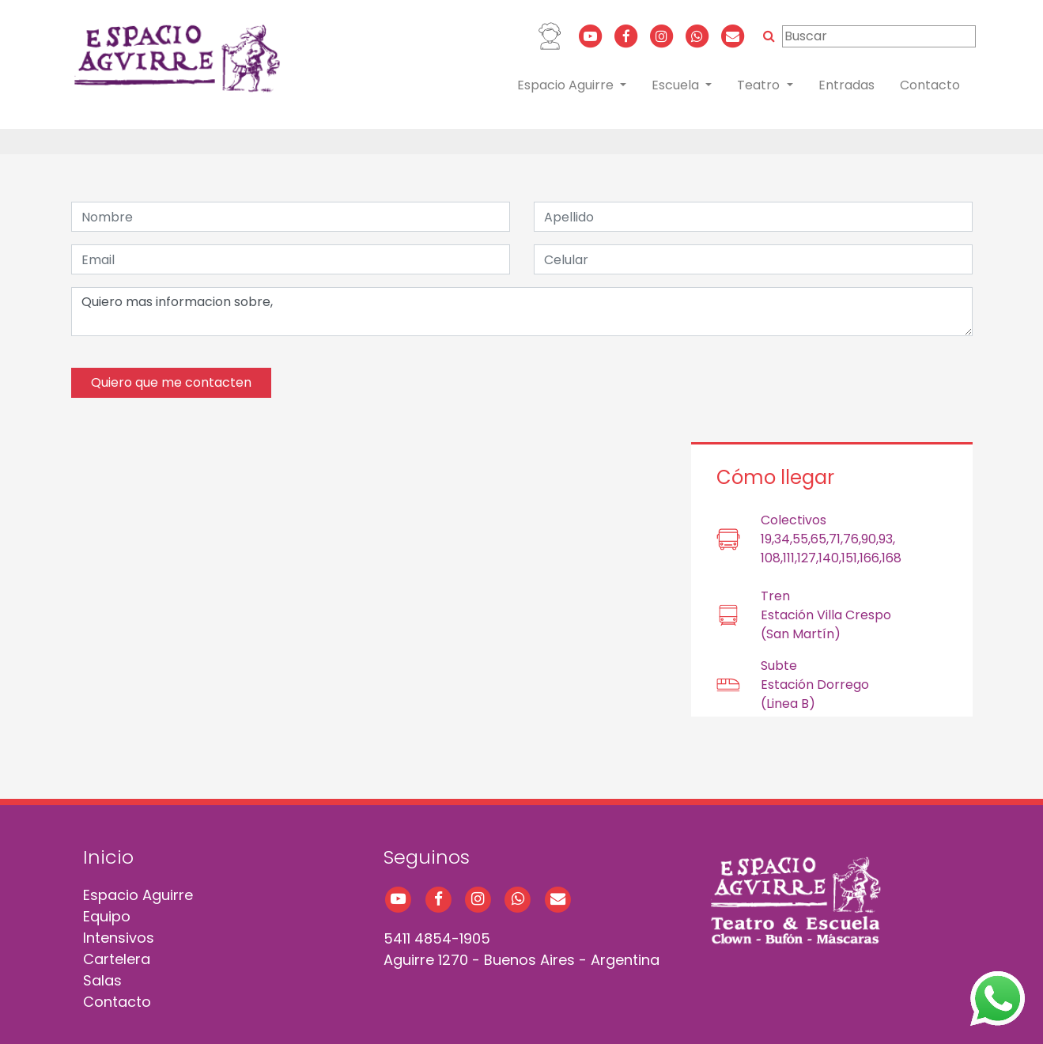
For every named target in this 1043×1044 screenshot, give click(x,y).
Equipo (106, 916)
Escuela (677, 85)
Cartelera (116, 959)
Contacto (930, 85)
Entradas (846, 85)
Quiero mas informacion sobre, (522, 311)
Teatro (760, 85)
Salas (102, 980)
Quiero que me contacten (171, 382)
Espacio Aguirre (567, 85)
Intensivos (118, 938)
